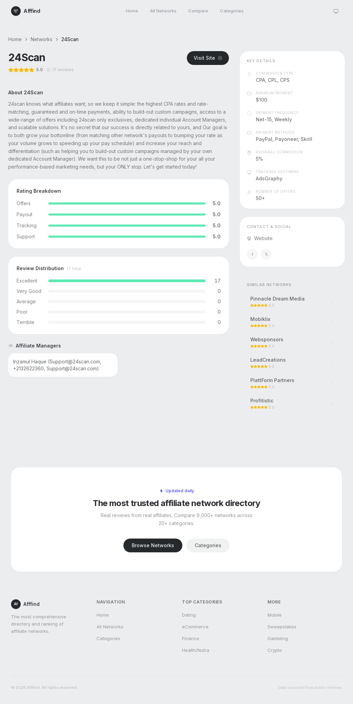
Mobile (275, 615)
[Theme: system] (336, 11)
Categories (232, 10)
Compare (198, 10)
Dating (189, 615)
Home (132, 10)
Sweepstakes (282, 626)
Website (260, 238)
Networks (41, 39)
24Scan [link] (70, 39)
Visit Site (208, 58)
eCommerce (195, 626)
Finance (190, 638)
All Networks (163, 10)
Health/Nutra (195, 650)
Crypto (275, 650)
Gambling (278, 638)
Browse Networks (153, 545)
